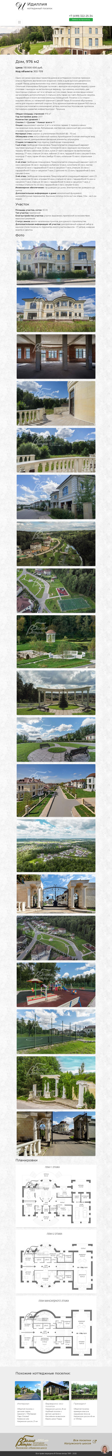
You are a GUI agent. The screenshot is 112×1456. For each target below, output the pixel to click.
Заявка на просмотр (81, 19)
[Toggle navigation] (19, 22)
